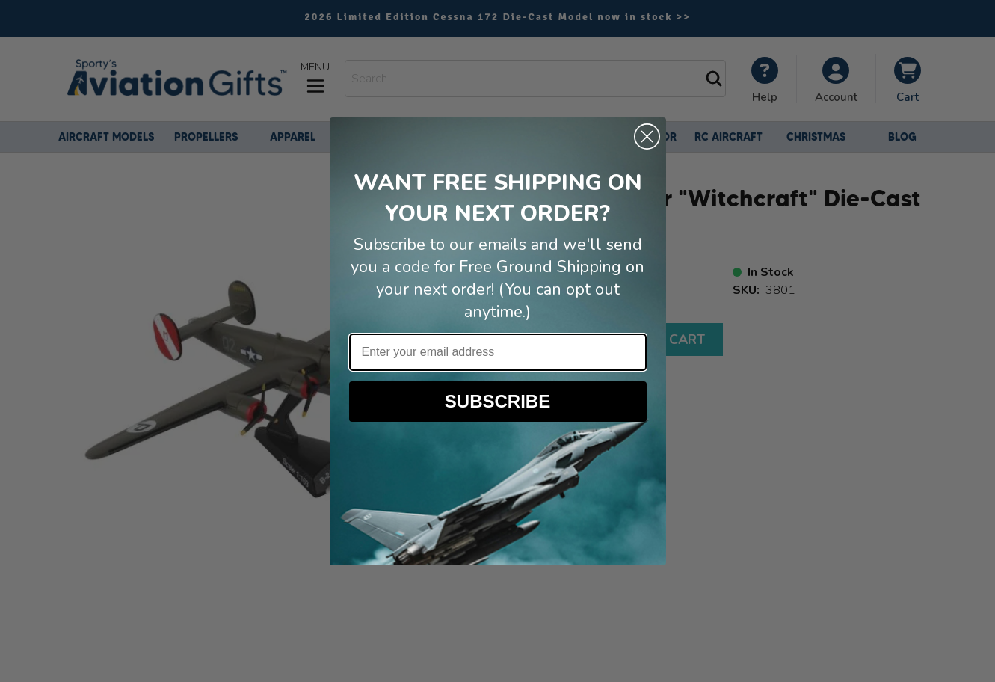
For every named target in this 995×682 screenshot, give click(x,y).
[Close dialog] (647, 136)
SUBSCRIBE (497, 401)
